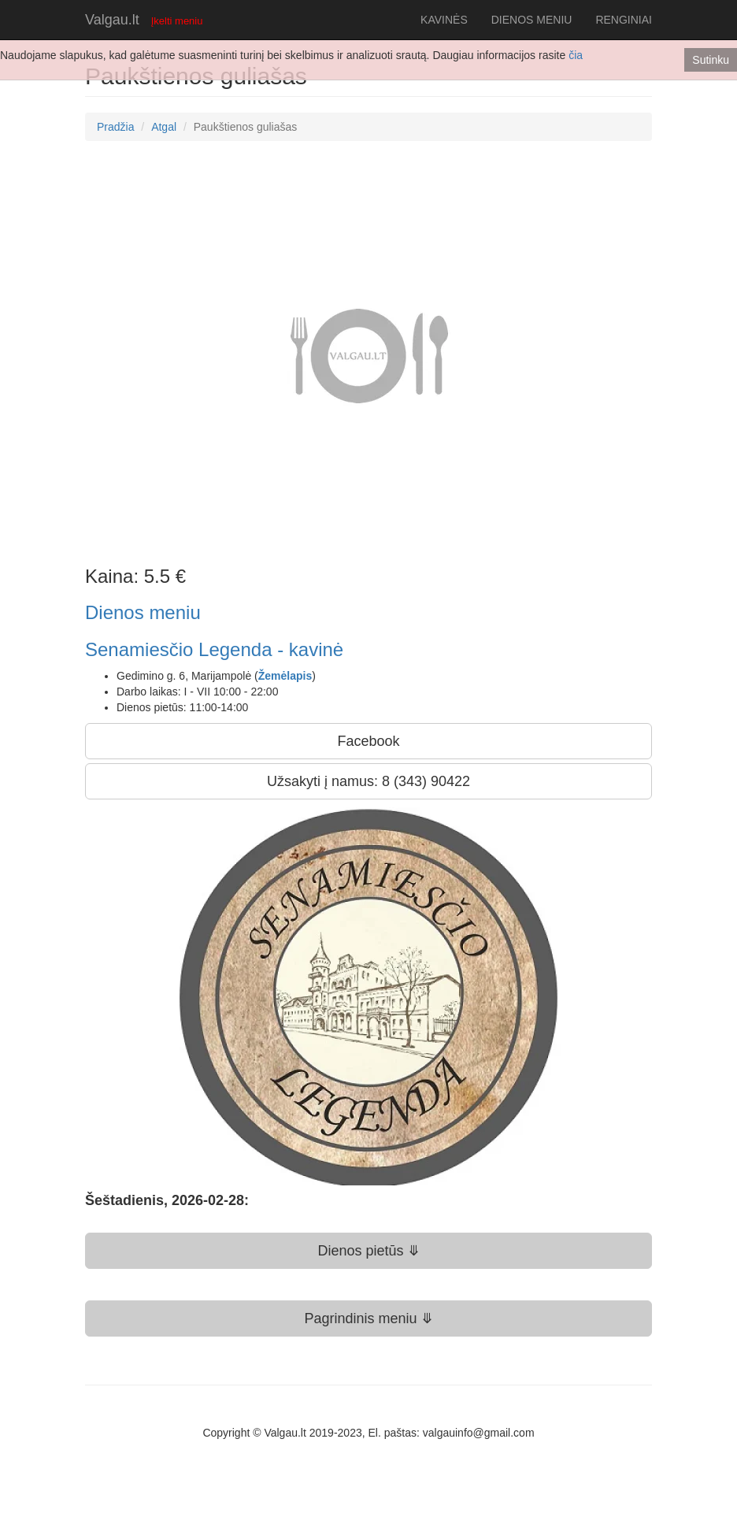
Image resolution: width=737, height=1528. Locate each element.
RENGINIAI (623, 19)
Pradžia (115, 127)
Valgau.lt (112, 20)
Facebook (368, 741)
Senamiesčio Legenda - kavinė (214, 649)
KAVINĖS (444, 19)
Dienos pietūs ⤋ (368, 1251)
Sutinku (710, 60)
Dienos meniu (143, 612)
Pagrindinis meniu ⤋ (368, 1318)
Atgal (163, 127)
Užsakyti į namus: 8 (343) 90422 (368, 781)
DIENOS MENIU (531, 19)
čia (575, 55)
